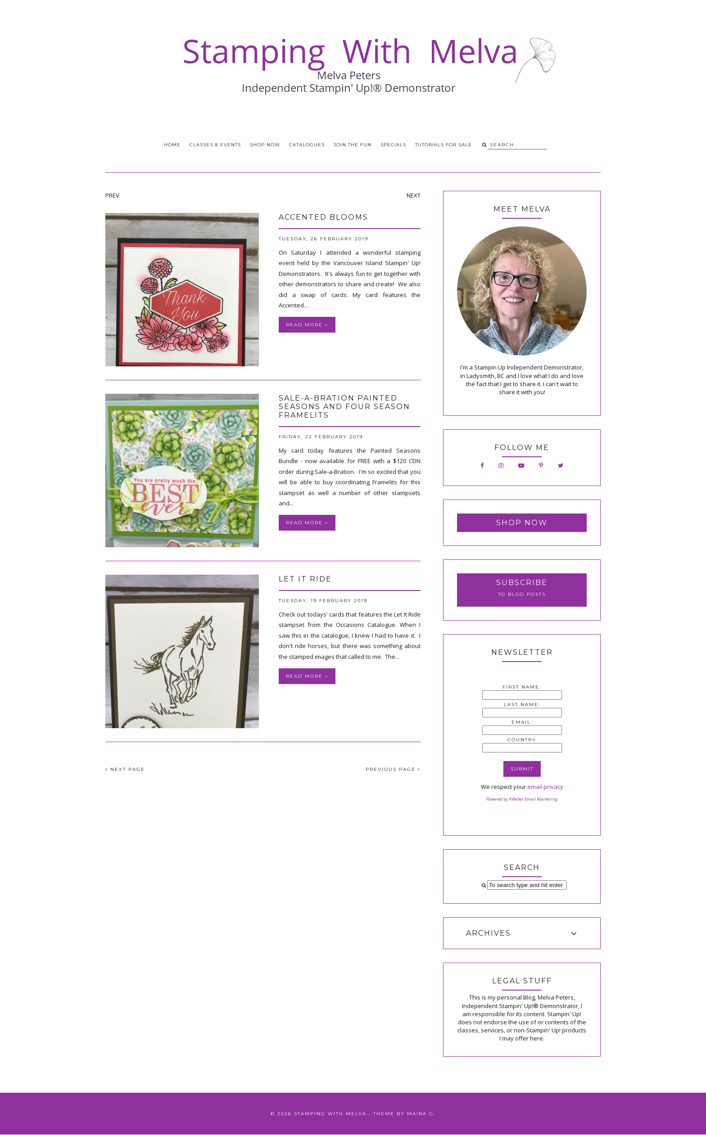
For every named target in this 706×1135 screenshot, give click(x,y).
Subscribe (522, 582)
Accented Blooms (323, 217)
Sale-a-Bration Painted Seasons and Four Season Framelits (344, 406)
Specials (393, 145)
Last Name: (522, 704)
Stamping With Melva (330, 1114)
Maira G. (421, 1114)
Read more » (307, 325)
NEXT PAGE (125, 769)
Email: (522, 722)
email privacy (545, 787)
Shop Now (265, 145)
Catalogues (307, 145)
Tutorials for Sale (443, 145)
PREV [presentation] (112, 195)
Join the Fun (352, 145)
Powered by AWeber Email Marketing (521, 799)
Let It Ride (305, 579)
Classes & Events (215, 145)
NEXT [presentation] (414, 195)
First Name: (521, 687)
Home (172, 145)
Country (521, 740)
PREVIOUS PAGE (393, 769)
